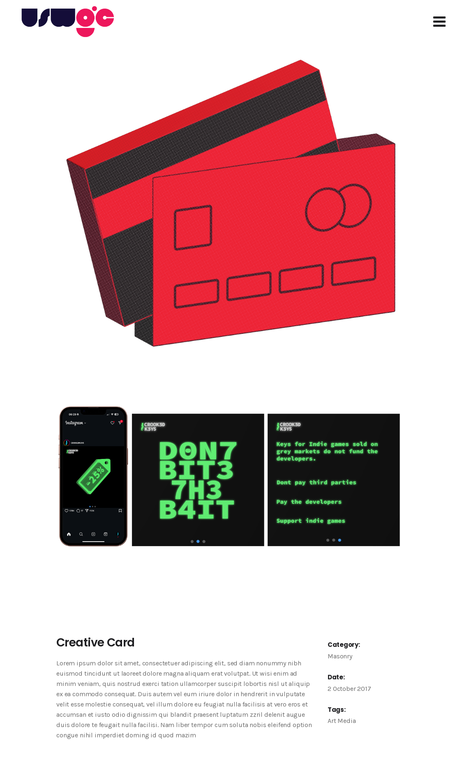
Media (346, 721)
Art (332, 721)
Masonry (340, 656)
